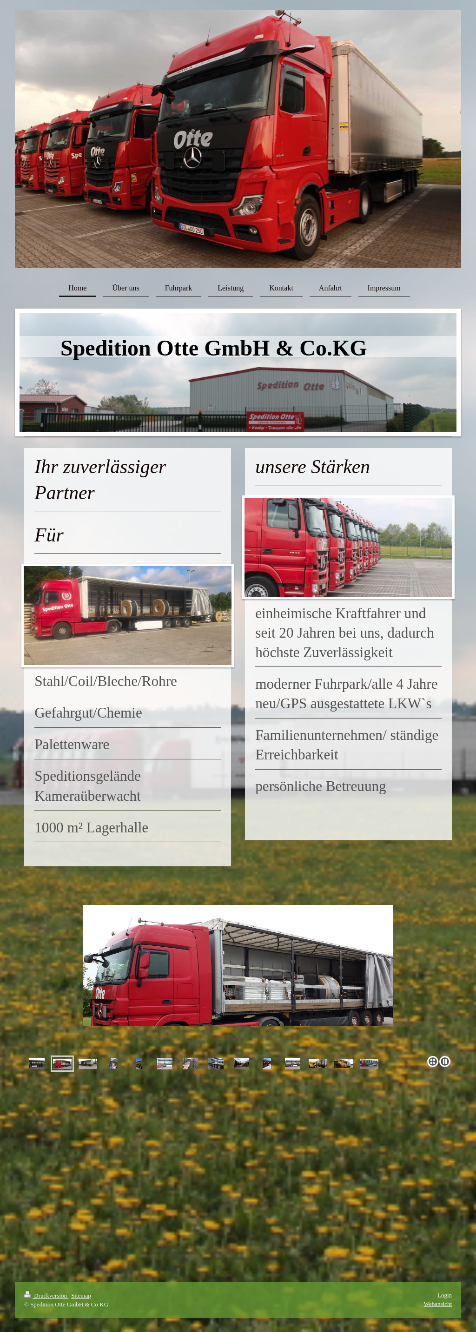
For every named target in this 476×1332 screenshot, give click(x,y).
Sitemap (81, 1295)
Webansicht (438, 1303)
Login (444, 1295)
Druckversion (46, 1295)
